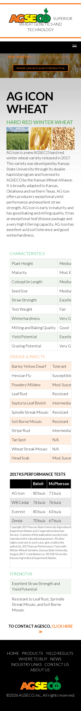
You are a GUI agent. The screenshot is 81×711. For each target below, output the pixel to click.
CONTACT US (56, 664)
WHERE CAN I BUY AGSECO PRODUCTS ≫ (40, 68)
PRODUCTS (32, 653)
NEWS (55, 658)
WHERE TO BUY (33, 658)
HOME (13, 653)
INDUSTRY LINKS (26, 664)
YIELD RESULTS (59, 653)
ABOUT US (40, 669)
